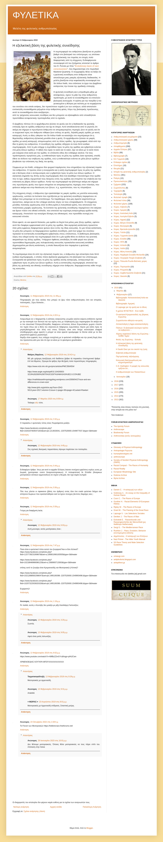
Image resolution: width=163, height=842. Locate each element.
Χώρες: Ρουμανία (121, 270)
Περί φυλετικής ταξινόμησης (127, 356)
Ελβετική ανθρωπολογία (126, 353)
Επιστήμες (118, 165)
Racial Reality (119, 469)
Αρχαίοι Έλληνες (120, 149)
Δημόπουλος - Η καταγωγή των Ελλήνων (131, 536)
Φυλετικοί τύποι (120, 200)
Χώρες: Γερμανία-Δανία (123, 236)
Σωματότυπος (119, 188)
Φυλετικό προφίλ (121, 197)
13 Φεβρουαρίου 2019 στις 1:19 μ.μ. (45, 601)
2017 (116, 385)
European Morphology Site (125, 472)
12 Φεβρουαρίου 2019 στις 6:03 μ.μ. (53, 525)
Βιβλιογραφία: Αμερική (125, 304)
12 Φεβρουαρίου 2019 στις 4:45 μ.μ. (53, 445)
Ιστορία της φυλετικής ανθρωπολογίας (129, 172)
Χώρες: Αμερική (120, 210)
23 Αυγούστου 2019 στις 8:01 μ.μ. (53, 702)
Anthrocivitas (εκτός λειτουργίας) (127, 436)
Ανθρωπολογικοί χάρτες (123, 140)
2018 (116, 381)
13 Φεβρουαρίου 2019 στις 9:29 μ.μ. (60, 676)
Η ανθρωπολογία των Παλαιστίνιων (130, 372)
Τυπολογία (118, 194)
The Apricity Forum (121, 426)
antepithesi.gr (119, 563)
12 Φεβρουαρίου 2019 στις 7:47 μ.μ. (45, 545)
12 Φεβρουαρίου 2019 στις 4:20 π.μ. (45, 315)
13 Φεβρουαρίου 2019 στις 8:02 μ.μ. (45, 653)
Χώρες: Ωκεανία (120, 276)
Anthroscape (119, 429)
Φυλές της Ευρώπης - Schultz (128, 340)
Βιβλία (116, 152)
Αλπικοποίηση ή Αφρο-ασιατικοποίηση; (132, 324)
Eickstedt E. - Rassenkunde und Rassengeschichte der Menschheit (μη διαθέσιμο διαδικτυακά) (130, 522)
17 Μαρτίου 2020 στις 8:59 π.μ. (51, 399)
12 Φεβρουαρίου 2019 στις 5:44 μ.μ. (45, 466)
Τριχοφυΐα (118, 191)
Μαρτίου (120, 291)
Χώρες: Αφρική (120, 220)
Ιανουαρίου (121, 377)
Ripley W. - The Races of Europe (127, 507)
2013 (116, 399)
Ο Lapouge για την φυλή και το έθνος (131, 307)
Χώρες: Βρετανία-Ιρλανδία (124, 229)
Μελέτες (23, 280)
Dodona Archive (120, 475)
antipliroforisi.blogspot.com (125, 559)
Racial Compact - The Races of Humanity (131, 465)
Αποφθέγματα (119, 146)
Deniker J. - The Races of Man (126, 517)
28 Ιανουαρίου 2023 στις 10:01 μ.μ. (52, 740)
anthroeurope (119, 457)
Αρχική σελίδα (56, 807)
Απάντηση (24, 306)
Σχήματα (117, 184)
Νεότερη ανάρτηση (21, 807)
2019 (116, 288)
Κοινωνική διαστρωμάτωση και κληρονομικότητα (129, 361)
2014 (116, 396)
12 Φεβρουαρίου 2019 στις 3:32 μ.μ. (45, 419)
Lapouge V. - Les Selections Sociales (129, 513)
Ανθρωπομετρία (120, 143)
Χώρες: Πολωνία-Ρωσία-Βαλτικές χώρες (130, 261)
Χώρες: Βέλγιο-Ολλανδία (124, 223)
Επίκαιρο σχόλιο (120, 162)
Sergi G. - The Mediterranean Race (128, 527)
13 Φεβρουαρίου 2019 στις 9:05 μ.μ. (53, 632)
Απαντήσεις (28, 349)
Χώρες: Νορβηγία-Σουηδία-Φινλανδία (129, 255)
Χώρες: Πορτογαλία (122, 267)
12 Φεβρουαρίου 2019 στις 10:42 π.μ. (60, 355)
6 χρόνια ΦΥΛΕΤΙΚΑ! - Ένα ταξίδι (130, 311)
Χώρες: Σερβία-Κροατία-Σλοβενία (127, 273)
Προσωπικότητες (121, 181)
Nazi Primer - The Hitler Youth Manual (129, 539)
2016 (116, 389)
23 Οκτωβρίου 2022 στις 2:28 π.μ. (44, 722)
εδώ (36, 403)
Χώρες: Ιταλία (119, 248)
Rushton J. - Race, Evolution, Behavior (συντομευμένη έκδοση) (130, 532)
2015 (116, 392)
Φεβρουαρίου (122, 294)
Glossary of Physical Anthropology (128, 447)
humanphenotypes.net (123, 454)
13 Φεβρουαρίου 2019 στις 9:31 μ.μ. (53, 689)
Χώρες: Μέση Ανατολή (123, 252)
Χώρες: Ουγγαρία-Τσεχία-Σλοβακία (128, 258)
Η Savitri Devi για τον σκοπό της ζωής (131, 349)
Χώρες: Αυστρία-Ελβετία (124, 216)
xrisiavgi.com (119, 556)
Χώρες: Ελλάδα (120, 239)
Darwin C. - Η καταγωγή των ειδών (128, 490)
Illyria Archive (119, 478)
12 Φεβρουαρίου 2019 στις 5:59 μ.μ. (45, 507)
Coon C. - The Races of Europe (127, 498)
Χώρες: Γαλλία (120, 232)
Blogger (89, 828)
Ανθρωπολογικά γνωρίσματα (125, 137)
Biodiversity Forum (121, 432)
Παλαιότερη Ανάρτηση (92, 807)
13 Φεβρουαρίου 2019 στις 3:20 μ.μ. (53, 620)
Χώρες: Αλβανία (120, 207)
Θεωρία (117, 168)
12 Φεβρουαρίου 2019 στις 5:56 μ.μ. (45, 487)
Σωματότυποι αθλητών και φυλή (129, 320)
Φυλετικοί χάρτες (121, 204)
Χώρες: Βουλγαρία (121, 226)
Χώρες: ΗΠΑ (119, 242)
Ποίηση (117, 178)
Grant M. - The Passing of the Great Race (131, 510)
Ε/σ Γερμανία (119, 159)
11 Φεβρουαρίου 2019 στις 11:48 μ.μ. (45, 296)
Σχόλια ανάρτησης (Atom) (34, 811)
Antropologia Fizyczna (123, 450)
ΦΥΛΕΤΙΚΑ (36, 15)
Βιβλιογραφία (119, 156)
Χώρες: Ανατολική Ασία (123, 213)
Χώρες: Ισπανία (120, 245)
